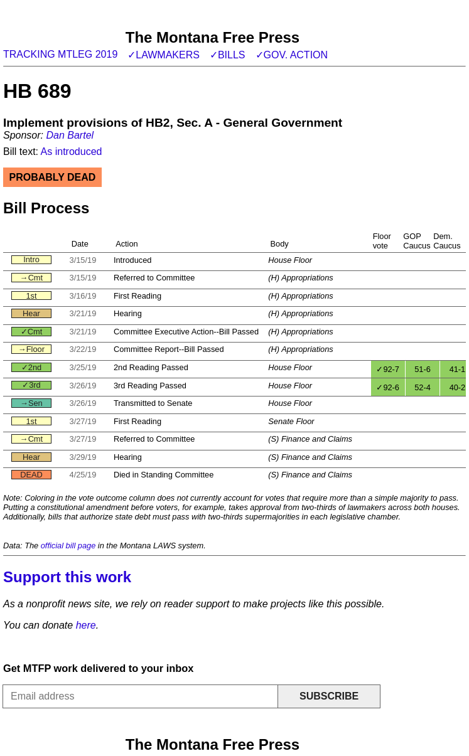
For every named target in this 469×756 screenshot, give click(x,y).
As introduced (71, 151)
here (86, 625)
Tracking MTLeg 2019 (60, 54)
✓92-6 (387, 387)
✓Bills (227, 55)
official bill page (68, 545)
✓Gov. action (292, 55)
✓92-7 (387, 369)
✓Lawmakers (163, 55)
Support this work (67, 576)
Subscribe (328, 696)
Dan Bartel (70, 135)
